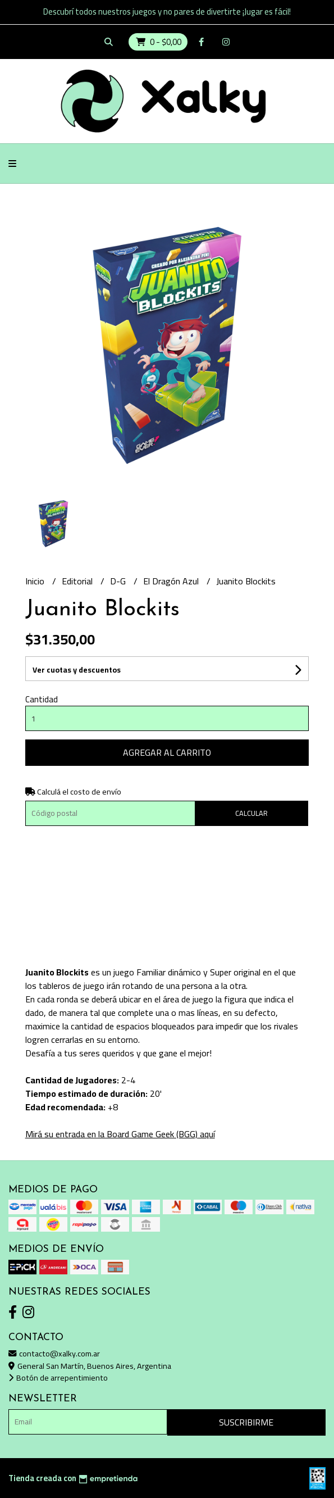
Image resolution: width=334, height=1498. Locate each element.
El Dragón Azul (172, 581)
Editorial (78, 581)
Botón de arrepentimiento (58, 1377)
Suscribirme (246, 1422)
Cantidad (41, 699)
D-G (119, 581)
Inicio (36, 581)
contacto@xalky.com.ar (54, 1353)
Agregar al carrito (167, 752)
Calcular (251, 813)
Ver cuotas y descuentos (77, 669)
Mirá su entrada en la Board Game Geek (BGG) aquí (120, 1133)
